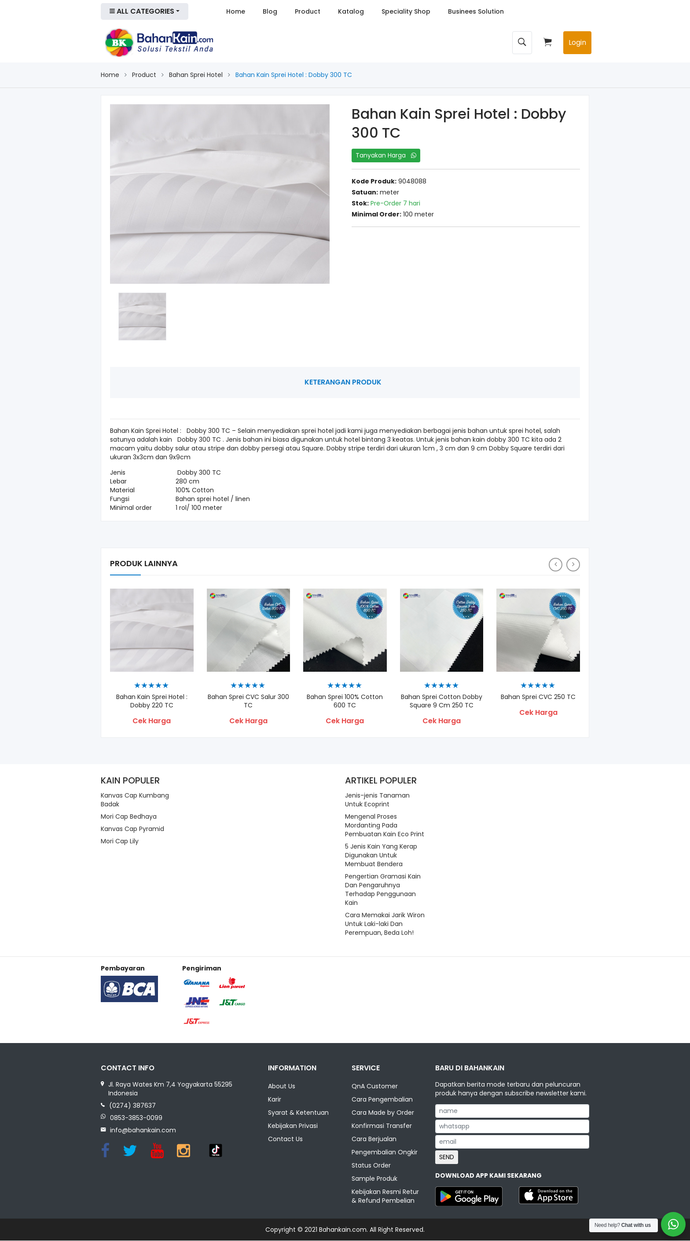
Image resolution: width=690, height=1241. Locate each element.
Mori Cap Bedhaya (129, 816)
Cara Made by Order (383, 1113)
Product (307, 11)
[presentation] (555, 564)
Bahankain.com (343, 1230)
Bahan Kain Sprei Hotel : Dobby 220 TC (151, 701)
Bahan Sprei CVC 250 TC (538, 697)
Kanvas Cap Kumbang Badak (135, 800)
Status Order (371, 1165)
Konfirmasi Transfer (382, 1126)
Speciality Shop (406, 11)
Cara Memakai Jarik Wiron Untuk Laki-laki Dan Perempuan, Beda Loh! (385, 924)
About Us (281, 1086)
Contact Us (285, 1139)
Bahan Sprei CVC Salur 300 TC (248, 701)
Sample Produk (374, 1179)
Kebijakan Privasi (293, 1126)
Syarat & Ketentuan (298, 1113)
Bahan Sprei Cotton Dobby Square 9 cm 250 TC (441, 701)
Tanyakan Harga (386, 155)
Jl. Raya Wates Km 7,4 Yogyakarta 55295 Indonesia (170, 1089)
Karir (274, 1099)
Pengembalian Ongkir (385, 1152)
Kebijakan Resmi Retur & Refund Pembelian (385, 1196)
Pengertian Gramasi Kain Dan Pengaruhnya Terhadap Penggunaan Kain (383, 889)
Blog (270, 11)
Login (577, 42)
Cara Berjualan (374, 1139)
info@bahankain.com (143, 1130)
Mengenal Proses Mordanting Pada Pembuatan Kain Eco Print (384, 825)
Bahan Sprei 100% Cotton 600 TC (345, 701)
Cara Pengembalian (382, 1099)
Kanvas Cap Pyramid (132, 828)
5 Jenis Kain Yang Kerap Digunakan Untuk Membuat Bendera (381, 855)
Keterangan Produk (343, 382)
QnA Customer (375, 1086)
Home (235, 11)
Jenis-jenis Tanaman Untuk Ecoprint (377, 800)
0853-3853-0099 (136, 1117)
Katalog (351, 11)
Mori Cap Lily (120, 841)
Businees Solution (476, 11)
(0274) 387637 (132, 1105)
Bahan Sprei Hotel (196, 74)
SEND (446, 1157)
